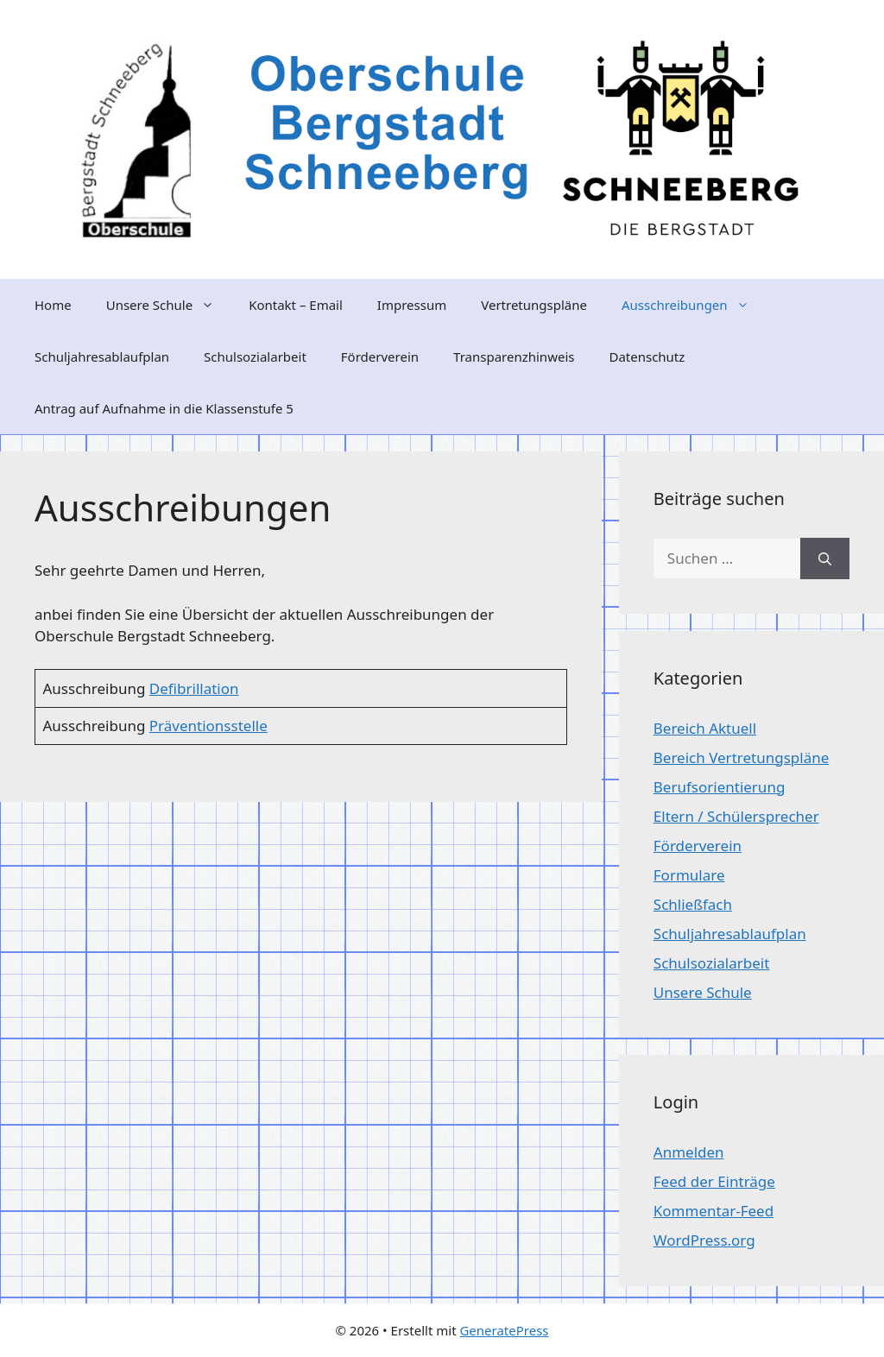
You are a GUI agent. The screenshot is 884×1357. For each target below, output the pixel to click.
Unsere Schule (168, 305)
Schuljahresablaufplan (102, 356)
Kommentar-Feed (714, 1211)
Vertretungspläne (534, 304)
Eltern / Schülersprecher (736, 816)
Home (53, 304)
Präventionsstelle (208, 725)
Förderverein (380, 356)
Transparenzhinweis (513, 356)
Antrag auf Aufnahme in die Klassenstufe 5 (164, 408)
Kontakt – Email (296, 304)
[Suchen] (824, 558)
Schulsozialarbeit (255, 356)
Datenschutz (647, 356)
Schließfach (693, 904)
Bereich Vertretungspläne (741, 757)
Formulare (689, 875)
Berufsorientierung (720, 787)
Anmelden (689, 1152)
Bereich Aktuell (705, 728)
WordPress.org (704, 1240)
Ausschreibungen (694, 305)
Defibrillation (194, 688)
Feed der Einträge (714, 1181)
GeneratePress (503, 1330)
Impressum (411, 304)
